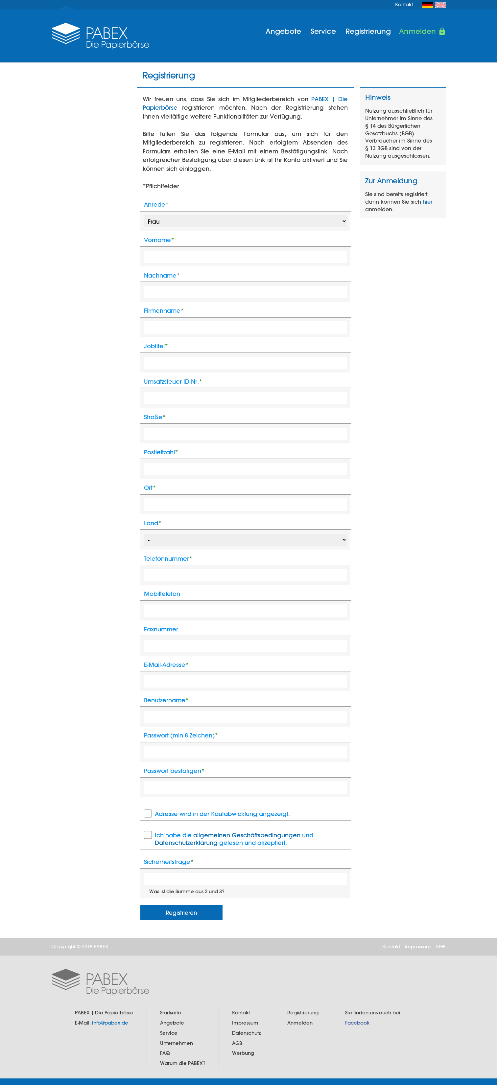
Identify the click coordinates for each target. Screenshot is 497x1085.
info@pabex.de (110, 1023)
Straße (155, 417)
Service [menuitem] (323, 31)
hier (427, 201)
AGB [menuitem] (441, 946)
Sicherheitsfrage (169, 862)
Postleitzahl (161, 452)
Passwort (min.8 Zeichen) (181, 735)
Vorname (159, 240)
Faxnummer (161, 629)
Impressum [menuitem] (418, 946)
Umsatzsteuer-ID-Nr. (173, 381)
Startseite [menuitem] (170, 1012)
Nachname (162, 275)
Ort (150, 487)
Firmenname (164, 310)
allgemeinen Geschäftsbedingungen (246, 835)
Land (152, 523)
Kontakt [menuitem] (404, 4)
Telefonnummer (168, 558)
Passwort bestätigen (174, 771)
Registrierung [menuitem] (368, 31)
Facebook (357, 1023)
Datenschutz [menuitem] (246, 1033)
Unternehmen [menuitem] (176, 1043)
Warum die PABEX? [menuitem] (182, 1063)
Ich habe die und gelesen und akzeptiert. (234, 838)
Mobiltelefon (162, 594)
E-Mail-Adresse (166, 664)
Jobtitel (156, 346)
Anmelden (417, 31)
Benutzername (166, 700)
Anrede (156, 204)
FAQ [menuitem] (165, 1053)
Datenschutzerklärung (186, 843)
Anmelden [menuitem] (300, 1023)
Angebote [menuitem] (283, 31)
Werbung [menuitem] (243, 1053)
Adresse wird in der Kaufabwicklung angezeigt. (222, 814)
